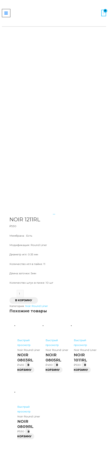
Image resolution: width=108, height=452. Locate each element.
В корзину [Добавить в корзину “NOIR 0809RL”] (24, 268)
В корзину (23, 134)
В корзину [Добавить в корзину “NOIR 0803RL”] (24, 202)
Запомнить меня (12, 397)
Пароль (5, 387)
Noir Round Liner (36, 140)
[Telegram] (51, 354)
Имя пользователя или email (19, 375)
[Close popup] (7, 368)
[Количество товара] (20, 128)
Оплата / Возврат (54, 321)
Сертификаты (51, 325)
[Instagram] (45, 354)
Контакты (48, 330)
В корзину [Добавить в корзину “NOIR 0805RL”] (53, 202)
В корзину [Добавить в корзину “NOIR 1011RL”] (81, 202)
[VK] (56, 354)
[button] (20, 423)
